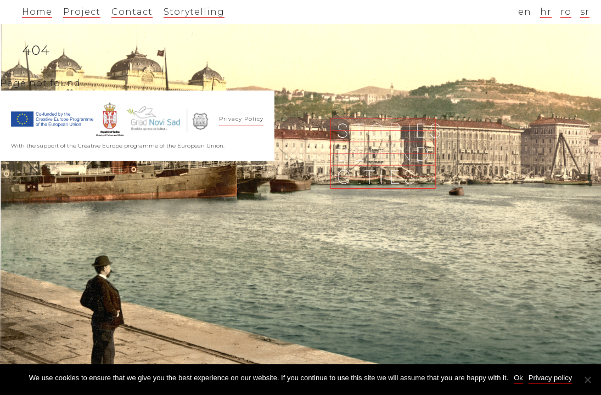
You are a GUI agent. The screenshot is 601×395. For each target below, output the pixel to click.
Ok (518, 378)
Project (81, 12)
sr (584, 12)
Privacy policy (550, 378)
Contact (132, 12)
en (524, 12)
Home (37, 12)
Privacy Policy (241, 118)
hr (546, 12)
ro (565, 12)
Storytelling (194, 12)
